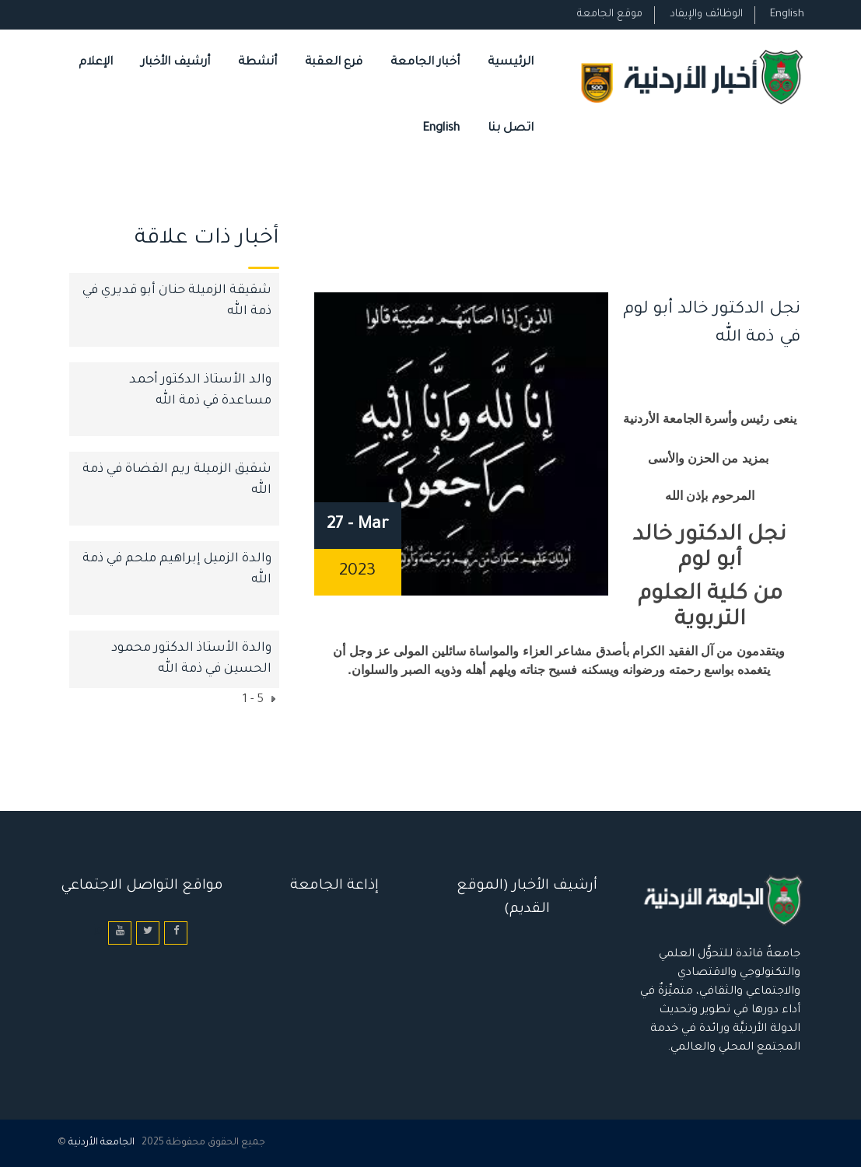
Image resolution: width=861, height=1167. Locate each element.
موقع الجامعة (609, 14)
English (787, 14)
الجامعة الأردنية (101, 1142)
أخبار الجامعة (425, 62)
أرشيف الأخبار (175, 62)
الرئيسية (511, 62)
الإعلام (96, 62)
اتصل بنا (511, 128)
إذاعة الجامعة (334, 886)
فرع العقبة (333, 62)
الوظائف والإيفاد (706, 14)
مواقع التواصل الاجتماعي (142, 886)
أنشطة (257, 62)
